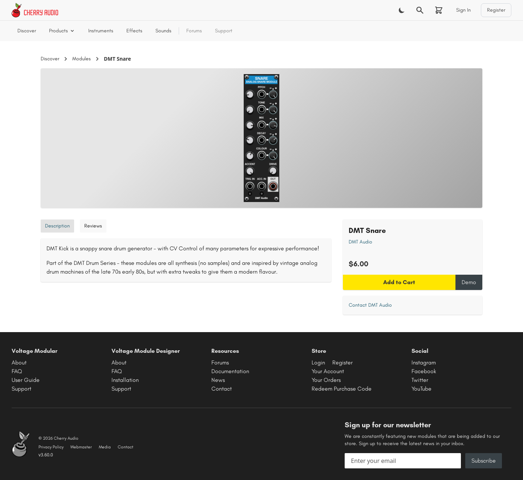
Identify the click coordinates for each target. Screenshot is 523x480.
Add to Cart (399, 282)
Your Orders (326, 379)
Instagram (423, 362)
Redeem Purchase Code (342, 388)
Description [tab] (57, 226)
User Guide (26, 379)
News (218, 379)
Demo (469, 282)
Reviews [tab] (93, 226)
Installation (125, 379)
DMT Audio (360, 242)
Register (496, 10)
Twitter (419, 379)
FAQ (17, 371)
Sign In (463, 10)
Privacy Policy (51, 446)
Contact (221, 388)
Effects (134, 31)
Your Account (328, 371)
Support (223, 31)
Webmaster (81, 446)
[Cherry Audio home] (35, 10)
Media (105, 446)
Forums (194, 31)
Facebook (423, 371)
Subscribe (483, 460)
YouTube (421, 388)
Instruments (100, 31)
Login (318, 362)
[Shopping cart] (438, 10)
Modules (81, 59)
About (19, 362)
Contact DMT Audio (370, 305)
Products (62, 31)
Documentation (230, 371)
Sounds (163, 31)
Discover (26, 31)
